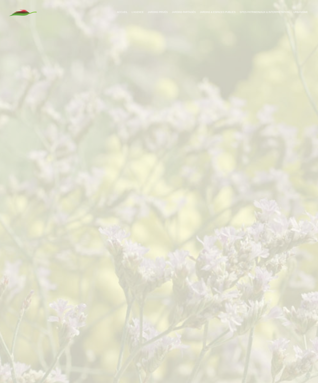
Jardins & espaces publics (218, 12)
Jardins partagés (184, 12)
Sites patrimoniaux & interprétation (264, 12)
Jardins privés (158, 12)
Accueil (122, 12)
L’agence (138, 12)
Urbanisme (300, 12)
